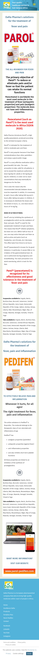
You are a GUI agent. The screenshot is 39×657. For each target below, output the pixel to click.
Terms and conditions (9, 642)
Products (6, 611)
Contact (6, 621)
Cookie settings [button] (18, 653)
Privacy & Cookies (11, 645)
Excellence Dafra (9, 608)
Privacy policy (22, 642)
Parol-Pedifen (8, 618)
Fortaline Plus (8, 615)
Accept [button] (29, 653)
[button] (34, 4)
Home (5, 605)
